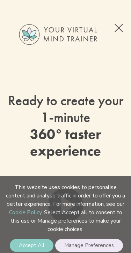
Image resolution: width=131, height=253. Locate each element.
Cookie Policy (25, 212)
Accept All (31, 245)
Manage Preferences (89, 245)
